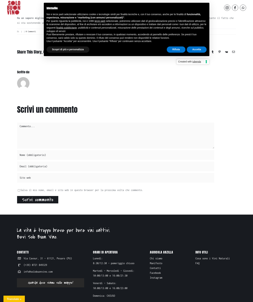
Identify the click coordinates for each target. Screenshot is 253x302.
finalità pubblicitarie (66, 27)
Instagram (156, 277)
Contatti (155, 268)
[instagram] (227, 8)
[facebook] (235, 8)
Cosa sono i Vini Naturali (212, 258)
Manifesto (156, 263)
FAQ (197, 263)
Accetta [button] (196, 49)
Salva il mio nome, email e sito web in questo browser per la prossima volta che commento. (82, 190)
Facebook (155, 272)
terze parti (100, 21)
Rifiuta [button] (176, 49)
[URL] (115, 178)
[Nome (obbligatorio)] (115, 155)
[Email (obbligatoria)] (115, 166)
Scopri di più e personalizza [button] (68, 49)
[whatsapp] (243, 8)
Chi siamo (156, 258)
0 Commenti (31, 31)
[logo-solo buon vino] (14, 1)
